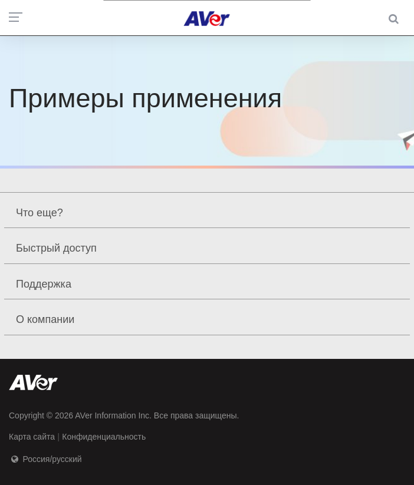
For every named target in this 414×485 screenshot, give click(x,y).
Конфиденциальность (104, 436)
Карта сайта (32, 436)
